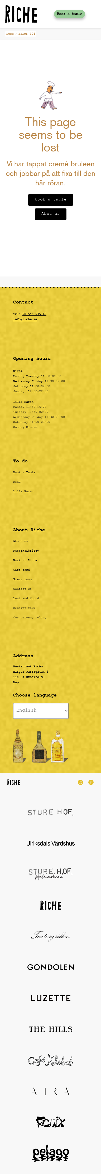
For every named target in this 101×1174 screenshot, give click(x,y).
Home (10, 34)
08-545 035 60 (34, 314)
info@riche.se (25, 319)
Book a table (69, 13)
